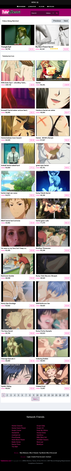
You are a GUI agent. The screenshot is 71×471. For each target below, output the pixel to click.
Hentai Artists (41, 433)
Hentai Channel (17, 426)
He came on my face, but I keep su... (14, 248)
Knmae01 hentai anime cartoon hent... (14, 110)
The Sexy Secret (7, 331)
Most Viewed (34, 453)
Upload (50, 6)
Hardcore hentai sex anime (45, 110)
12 (45, 395)
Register (32, 6)
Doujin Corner (16, 430)
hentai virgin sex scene (9, 193)
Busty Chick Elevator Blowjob (46, 276)
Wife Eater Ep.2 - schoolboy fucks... (13, 83)
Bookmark (21, 6)
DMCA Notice (27, 461)
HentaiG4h (15, 433)
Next (66, 21)
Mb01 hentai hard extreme (10, 221)
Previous (57, 21)
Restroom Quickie (7, 276)
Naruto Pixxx (16, 444)
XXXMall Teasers (43, 440)
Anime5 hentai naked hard (10, 165)
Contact (48, 457)
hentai (38, 83)
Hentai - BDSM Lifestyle (44, 138)
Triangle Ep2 (6, 47)
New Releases (24, 453)
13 (49, 395)
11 (41, 395)
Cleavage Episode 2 (8, 359)
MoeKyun (40, 444)
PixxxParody (16, 437)
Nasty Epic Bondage (8, 303)
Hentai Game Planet (19, 428)
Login (41, 6)
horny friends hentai (43, 193)
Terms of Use (36, 461)
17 (64, 395)
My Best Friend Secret (44, 47)
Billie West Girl (42, 437)
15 (56, 395)
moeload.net (16, 435)
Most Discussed (51, 453)
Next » (35, 399)
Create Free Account (38, 457)
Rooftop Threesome (43, 248)
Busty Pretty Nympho (44, 331)
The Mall (15, 446)
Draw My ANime (42, 430)
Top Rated (42, 453)
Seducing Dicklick (42, 359)
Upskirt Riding (6, 386)
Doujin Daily (41, 426)
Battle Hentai (16, 442)
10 (37, 395)
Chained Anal (40, 386)
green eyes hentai (42, 165)
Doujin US (40, 428)
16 (60, 395)
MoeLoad (40, 442)
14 (52, 395)
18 (68, 395)
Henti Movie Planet (18, 440)
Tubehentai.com (6, 461)
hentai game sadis (42, 221)
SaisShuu (40, 435)
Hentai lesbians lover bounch (11, 138)
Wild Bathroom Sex (43, 303)
